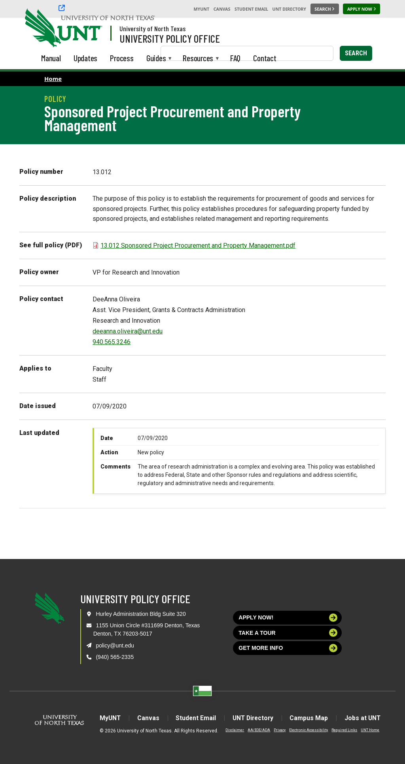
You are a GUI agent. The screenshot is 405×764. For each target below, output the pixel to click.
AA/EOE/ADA (254, 730)
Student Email (251, 9)
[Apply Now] (361, 9)
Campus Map (311, 718)
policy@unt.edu (115, 645)
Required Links (339, 730)
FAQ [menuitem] (235, 58)
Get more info (287, 648)
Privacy (275, 730)
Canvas (222, 9)
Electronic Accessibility (303, 730)
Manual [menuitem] (51, 58)
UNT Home (365, 730)
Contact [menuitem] (264, 58)
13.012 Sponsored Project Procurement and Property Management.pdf (197, 245)
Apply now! (287, 617)
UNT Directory (289, 9)
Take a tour (287, 633)
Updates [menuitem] (86, 58)
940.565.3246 (112, 342)
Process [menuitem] (122, 58)
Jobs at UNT (366, 718)
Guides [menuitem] (156, 58)
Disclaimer (230, 730)
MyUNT (201, 9)
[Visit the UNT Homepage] (90, 28)
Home (53, 79)
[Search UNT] (324, 9)
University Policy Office (169, 38)
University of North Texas (152, 28)
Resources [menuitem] (198, 58)
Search (356, 53)
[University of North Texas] (40, 27)
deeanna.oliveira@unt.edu (128, 331)
